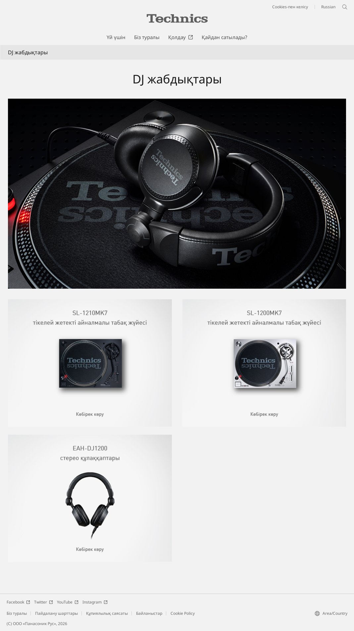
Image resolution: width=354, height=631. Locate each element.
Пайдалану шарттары (56, 613)
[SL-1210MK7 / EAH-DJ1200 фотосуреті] (177, 194)
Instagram (95, 602)
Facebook (18, 602)
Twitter (43, 602)
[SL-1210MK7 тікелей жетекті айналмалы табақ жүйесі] (90, 303)
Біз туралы (17, 613)
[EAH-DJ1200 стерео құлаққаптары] (90, 438)
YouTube (67, 602)
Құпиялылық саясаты (107, 613)
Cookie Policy (183, 613)
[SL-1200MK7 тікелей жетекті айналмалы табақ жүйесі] (264, 303)
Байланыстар (149, 613)
